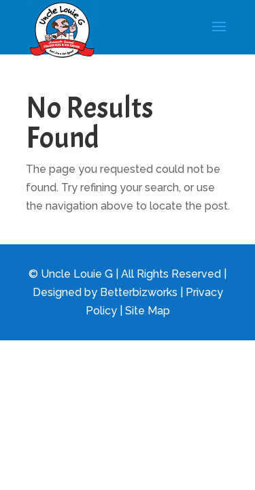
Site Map (147, 310)
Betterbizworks (138, 292)
